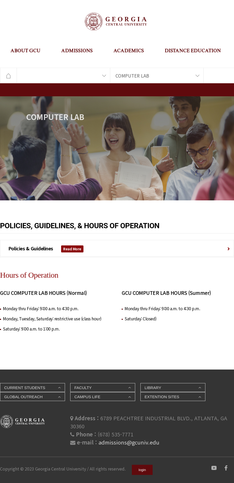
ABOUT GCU (25, 51)
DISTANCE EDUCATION (193, 51)
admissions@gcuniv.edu (129, 442)
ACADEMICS (128, 51)
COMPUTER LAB (132, 75)
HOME (8, 76)
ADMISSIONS (77, 51)
